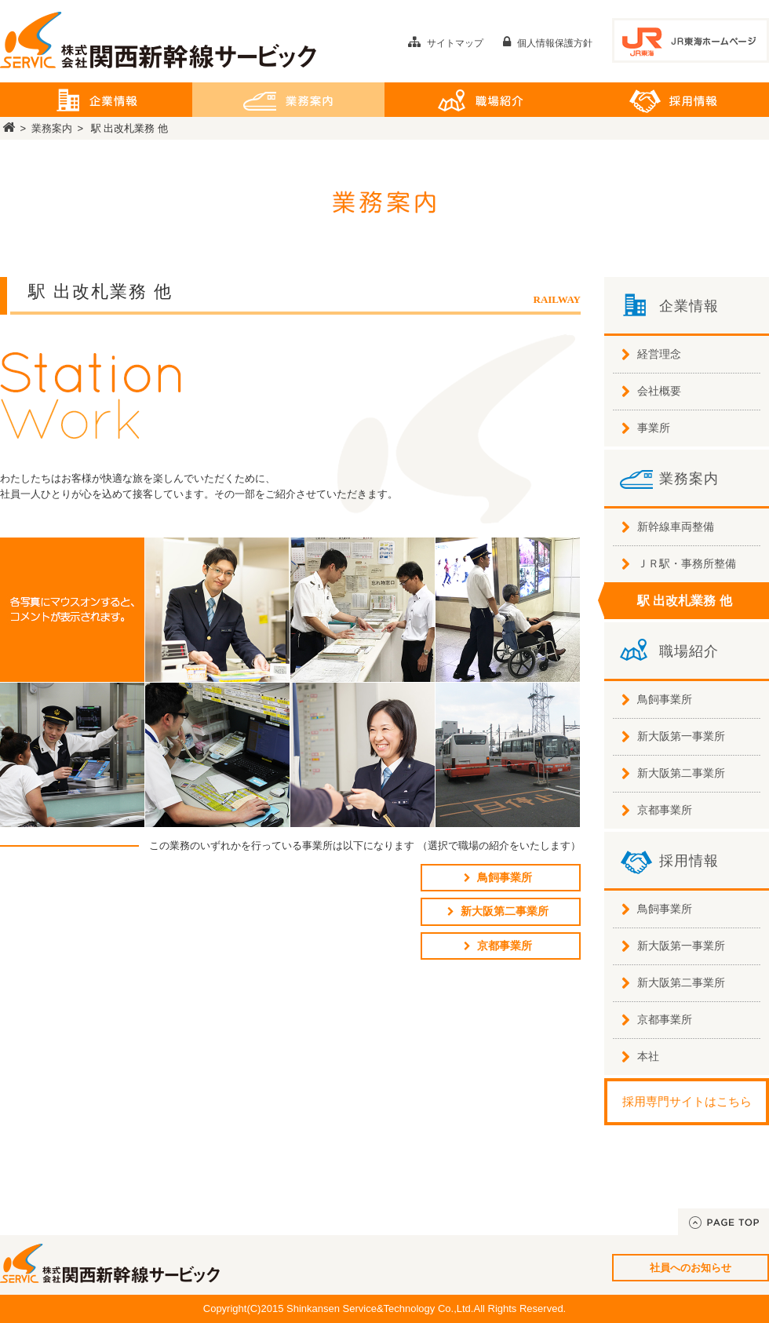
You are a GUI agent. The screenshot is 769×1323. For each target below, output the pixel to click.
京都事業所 (498, 945)
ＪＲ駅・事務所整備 (686, 563)
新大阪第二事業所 (498, 911)
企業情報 (96, 99)
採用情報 (673, 99)
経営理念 (659, 354)
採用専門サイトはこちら (687, 1101)
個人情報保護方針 (547, 43)
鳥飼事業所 (498, 877)
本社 (648, 1056)
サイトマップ (445, 43)
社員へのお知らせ (690, 1268)
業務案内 (288, 99)
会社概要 (659, 391)
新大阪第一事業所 (681, 736)
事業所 (653, 427)
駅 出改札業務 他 (684, 600)
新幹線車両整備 (675, 526)
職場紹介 (480, 99)
